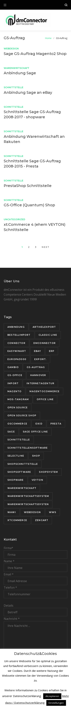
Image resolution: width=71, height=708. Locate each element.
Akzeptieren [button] (52, 696)
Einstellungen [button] (56, 702)
